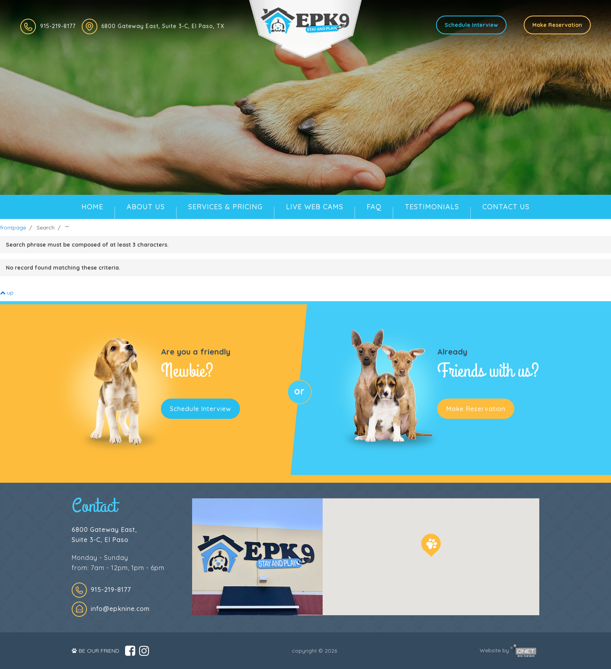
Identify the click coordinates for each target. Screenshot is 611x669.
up (7, 292)
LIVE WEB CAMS (314, 206)
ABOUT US (146, 206)
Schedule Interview (471, 24)
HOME (92, 206)
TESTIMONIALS (432, 206)
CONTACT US (506, 206)
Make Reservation (557, 24)
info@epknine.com (120, 609)
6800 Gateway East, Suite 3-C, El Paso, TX (162, 26)
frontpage (13, 227)
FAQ (374, 206)
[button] (431, 545)
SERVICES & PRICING (225, 206)
